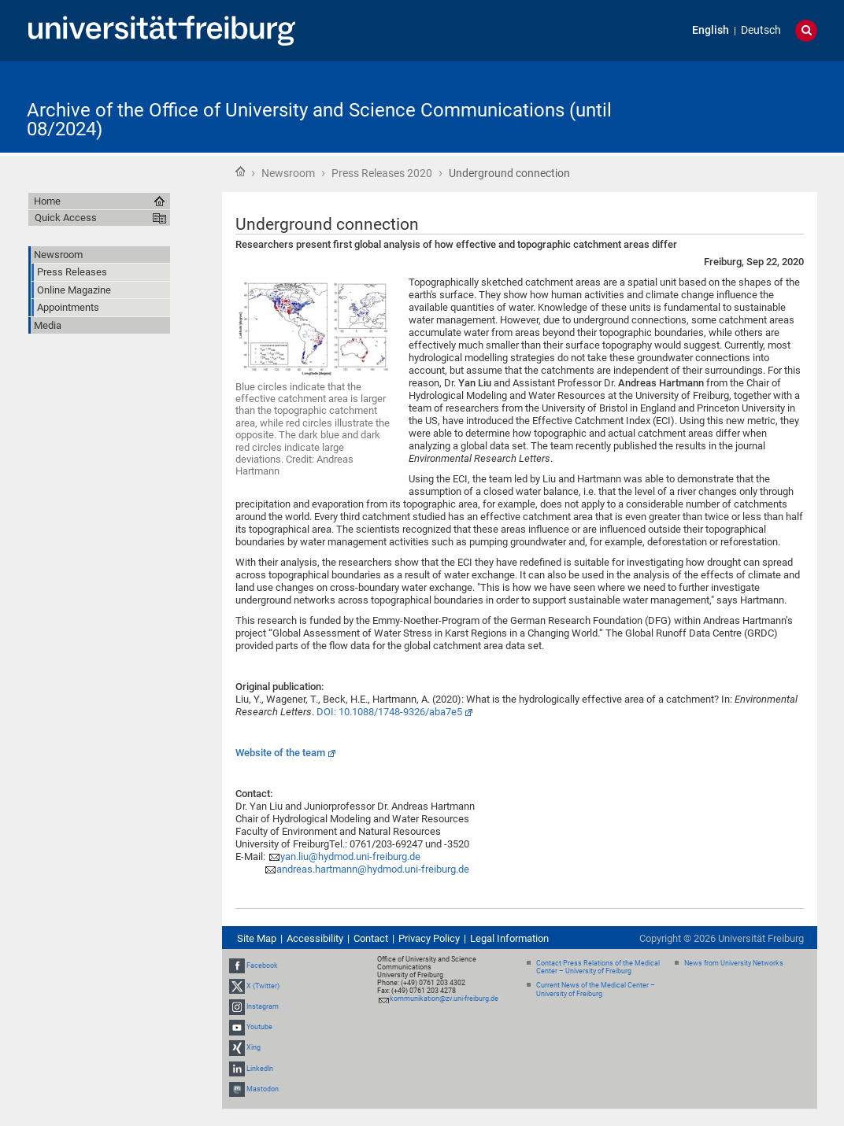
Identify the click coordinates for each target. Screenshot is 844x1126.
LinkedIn (259, 1068)
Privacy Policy (429, 938)
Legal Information (509, 938)
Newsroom (288, 173)
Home (240, 171)
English (710, 30)
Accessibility (315, 938)
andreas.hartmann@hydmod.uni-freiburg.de (372, 869)
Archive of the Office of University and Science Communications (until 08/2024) (319, 119)
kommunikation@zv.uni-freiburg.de (444, 998)
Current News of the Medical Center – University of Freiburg (595, 989)
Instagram (262, 1006)
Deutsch (761, 30)
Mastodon (262, 1089)
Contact (371, 938)
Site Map (256, 938)
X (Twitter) (262, 986)
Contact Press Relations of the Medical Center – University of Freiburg (598, 967)
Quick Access (66, 217)
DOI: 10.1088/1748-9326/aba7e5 (389, 712)
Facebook (262, 965)
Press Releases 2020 (381, 173)
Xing (253, 1048)
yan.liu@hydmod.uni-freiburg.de (350, 856)
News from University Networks (733, 963)
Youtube (259, 1027)
